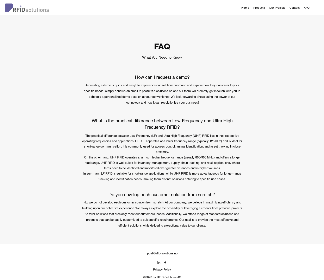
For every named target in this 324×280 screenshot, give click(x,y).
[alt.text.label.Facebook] (165, 262)
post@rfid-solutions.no (157, 91)
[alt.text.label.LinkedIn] (159, 262)
